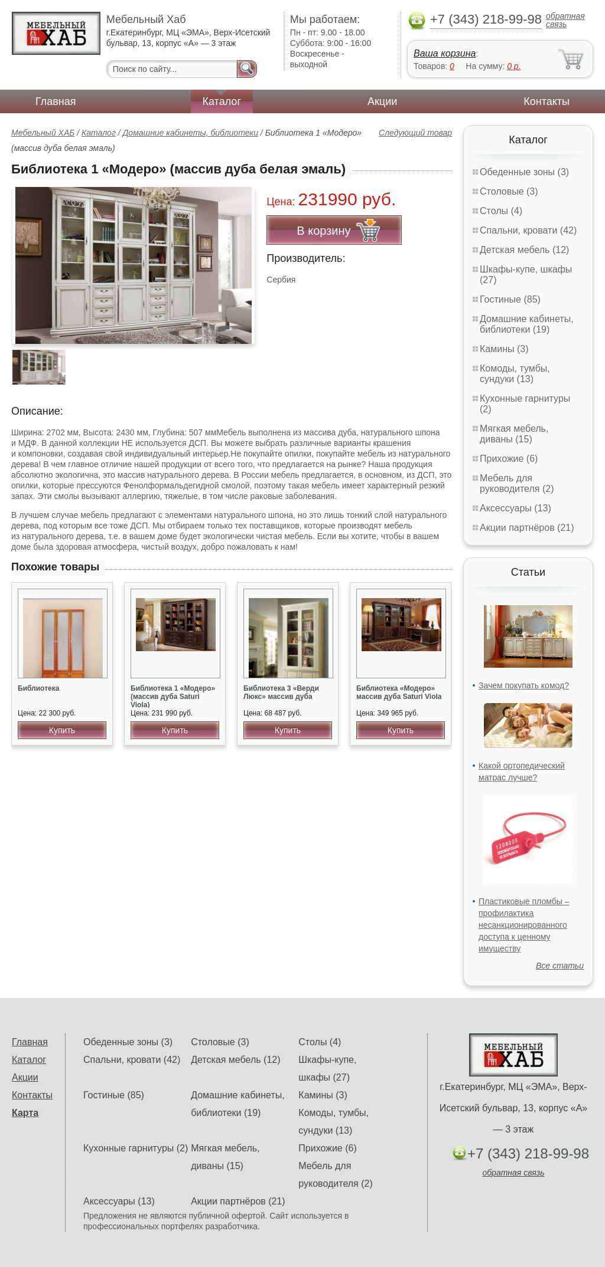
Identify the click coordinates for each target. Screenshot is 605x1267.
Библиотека (38, 688)
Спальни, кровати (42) (528, 230)
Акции (382, 101)
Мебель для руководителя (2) (517, 483)
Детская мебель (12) (524, 250)
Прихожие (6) (509, 459)
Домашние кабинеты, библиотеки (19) (527, 324)
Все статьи (560, 965)
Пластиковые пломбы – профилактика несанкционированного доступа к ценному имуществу (524, 925)
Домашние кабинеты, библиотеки (190, 132)
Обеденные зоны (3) (524, 172)
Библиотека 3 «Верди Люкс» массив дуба (281, 692)
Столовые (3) (509, 191)
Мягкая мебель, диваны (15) (514, 434)
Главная (55, 101)
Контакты (546, 101)
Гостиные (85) (510, 299)
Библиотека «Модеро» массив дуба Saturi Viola (399, 692)
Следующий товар (415, 132)
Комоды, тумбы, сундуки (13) (515, 373)
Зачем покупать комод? (524, 685)
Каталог (222, 101)
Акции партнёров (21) (527, 528)
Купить (62, 730)
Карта (25, 1113)
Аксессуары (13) (515, 508)
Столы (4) (501, 211)
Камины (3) (504, 349)
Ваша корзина (445, 53)
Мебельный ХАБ (42, 132)
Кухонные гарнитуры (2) (135, 1148)
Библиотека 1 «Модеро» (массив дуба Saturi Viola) (173, 696)
